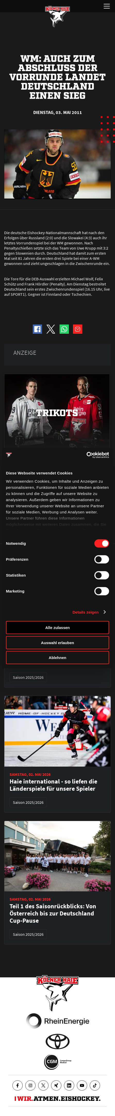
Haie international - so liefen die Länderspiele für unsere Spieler (53, 785)
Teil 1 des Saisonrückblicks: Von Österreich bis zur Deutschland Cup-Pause (53, 913)
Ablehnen (57, 657)
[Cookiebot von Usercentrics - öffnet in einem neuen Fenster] (86, 455)
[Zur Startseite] (57, 16)
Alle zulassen (57, 627)
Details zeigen (85, 612)
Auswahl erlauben (57, 642)
